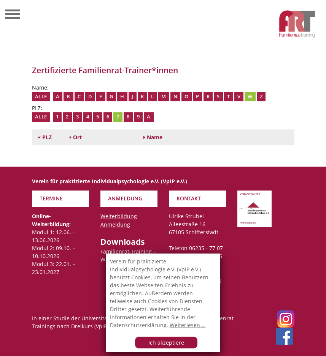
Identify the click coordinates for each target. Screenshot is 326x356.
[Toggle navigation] (12, 15)
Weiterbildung (118, 216)
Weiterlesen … (188, 325)
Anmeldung (115, 224)
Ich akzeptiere (166, 342)
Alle (41, 96)
